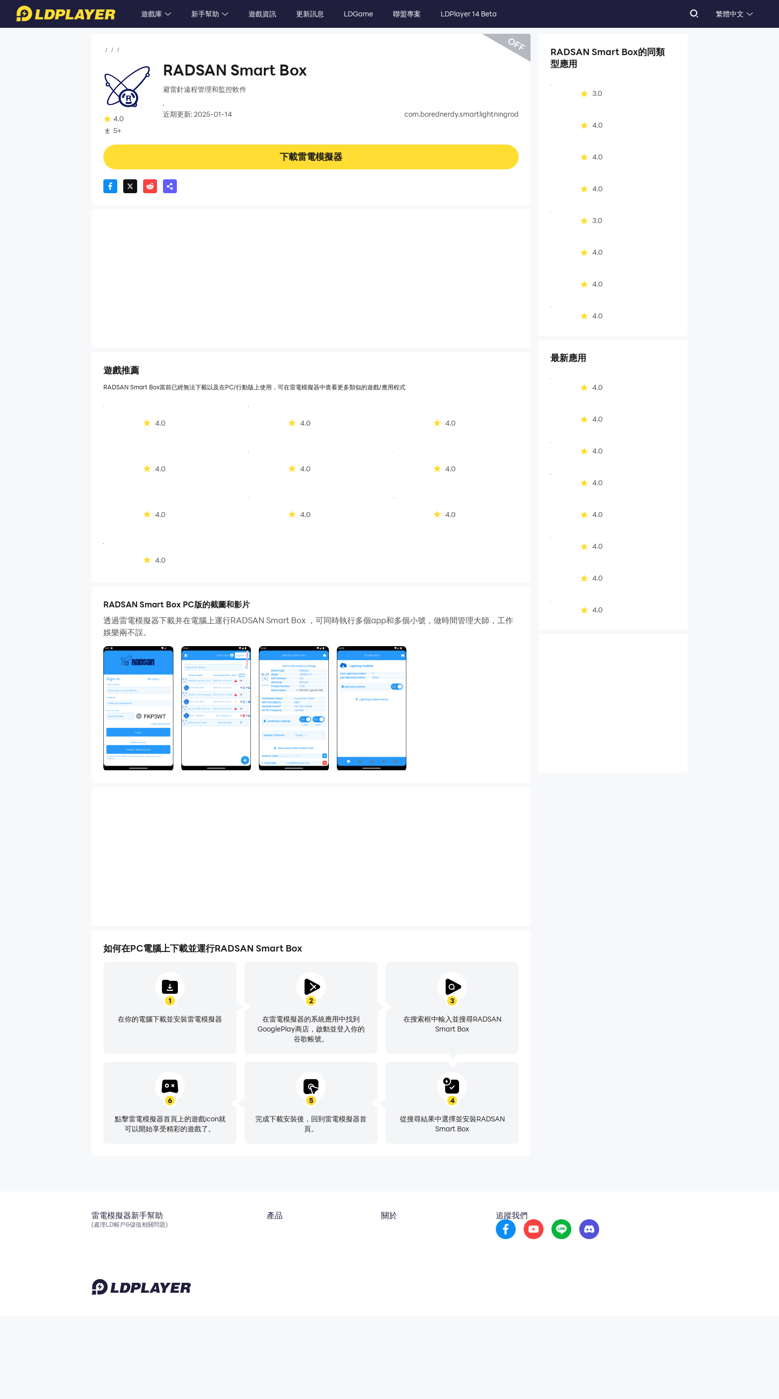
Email (100, 1234)
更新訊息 (310, 13)
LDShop (271, 1279)
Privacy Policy (559, 1376)
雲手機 (268, 1234)
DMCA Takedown (413, 1279)
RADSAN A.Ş (183, 104)
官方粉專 (105, 1249)
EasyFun (272, 1264)
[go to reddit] (606, 1241)
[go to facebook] (550, 1241)
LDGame (358, 13)
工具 (164, 50)
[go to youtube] (578, 1241)
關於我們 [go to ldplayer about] (398, 1234)
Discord (103, 1264)
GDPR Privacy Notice (613, 1376)
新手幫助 (205, 13)
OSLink (270, 1249)
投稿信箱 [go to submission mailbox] (398, 1264)
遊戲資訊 (262, 13)
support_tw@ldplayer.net (317, 1374)
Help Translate (667, 1376)
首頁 (110, 50)
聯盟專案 (407, 13)
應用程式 (137, 50)
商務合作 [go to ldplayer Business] (398, 1249)
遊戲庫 (151, 13)
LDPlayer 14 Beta (469, 13)
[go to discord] (633, 1241)
